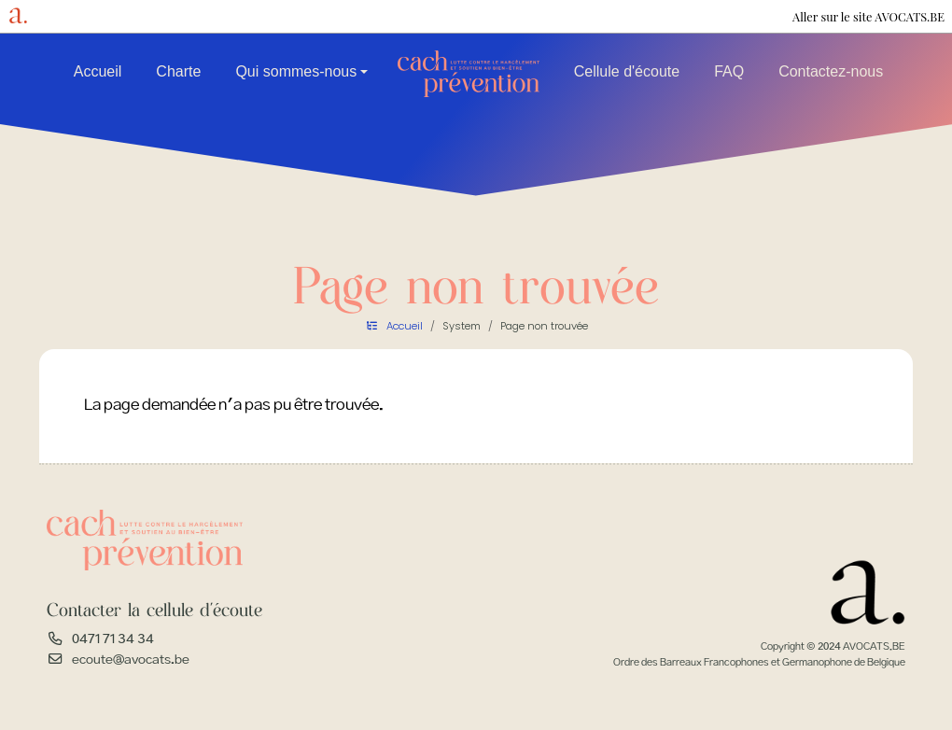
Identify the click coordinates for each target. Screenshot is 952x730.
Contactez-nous (830, 71)
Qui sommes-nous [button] (296, 71)
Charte (178, 71)
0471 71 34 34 (113, 639)
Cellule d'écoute (626, 71)
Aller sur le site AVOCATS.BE (868, 16)
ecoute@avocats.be (130, 660)
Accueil (98, 71)
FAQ (729, 71)
